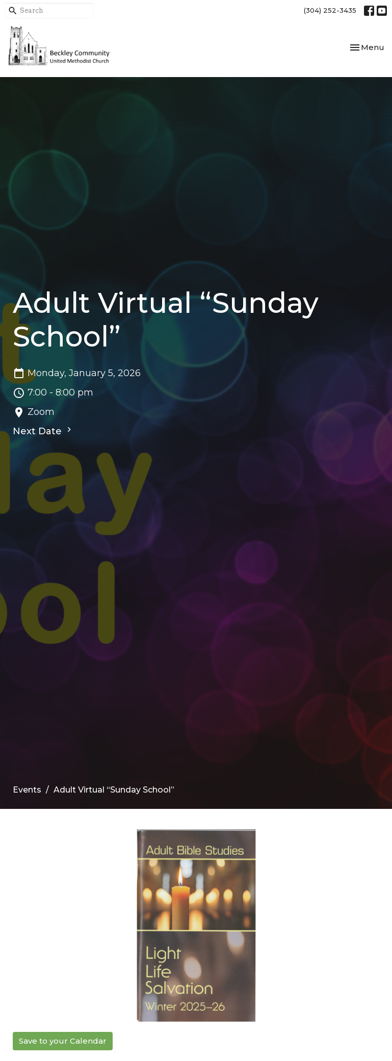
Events (27, 790)
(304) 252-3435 (330, 10)
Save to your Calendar (63, 1041)
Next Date (43, 431)
